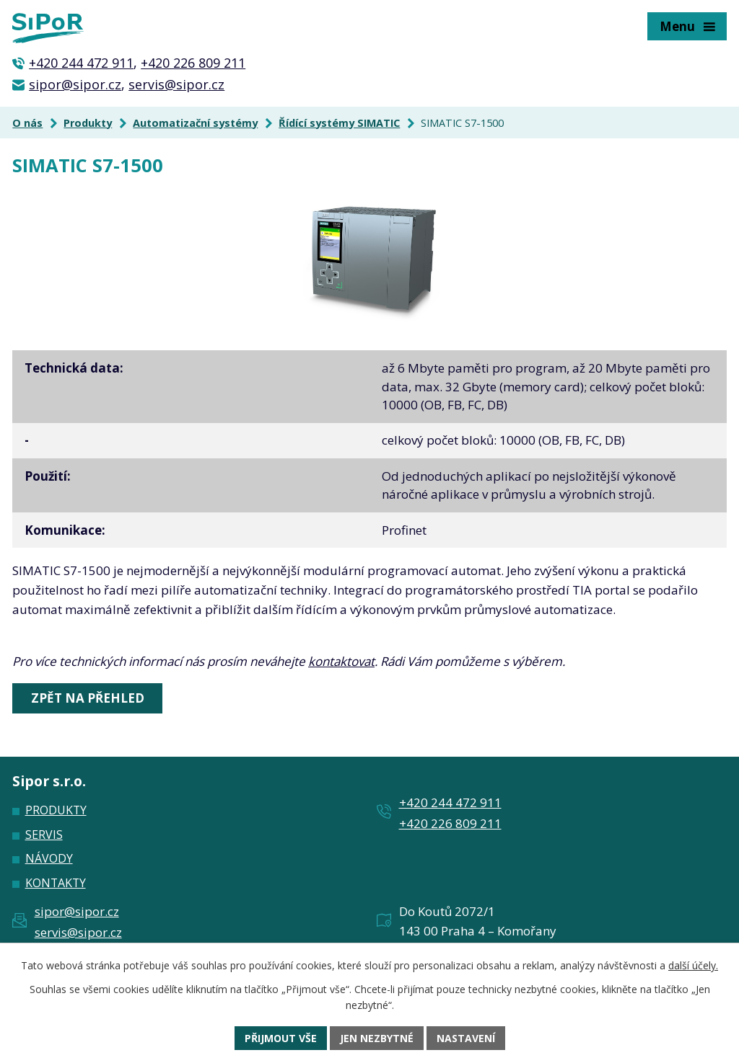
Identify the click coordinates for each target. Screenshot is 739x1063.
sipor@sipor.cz (75, 84)
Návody (49, 858)
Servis (44, 834)
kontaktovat (341, 661)
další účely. (693, 965)
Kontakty (55, 883)
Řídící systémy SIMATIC (339, 123)
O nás (27, 123)
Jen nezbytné (377, 1038)
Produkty (88, 123)
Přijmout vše (281, 1038)
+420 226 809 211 (193, 62)
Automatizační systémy (195, 123)
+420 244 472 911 (81, 62)
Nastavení (466, 1038)
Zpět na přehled (87, 698)
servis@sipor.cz (176, 84)
